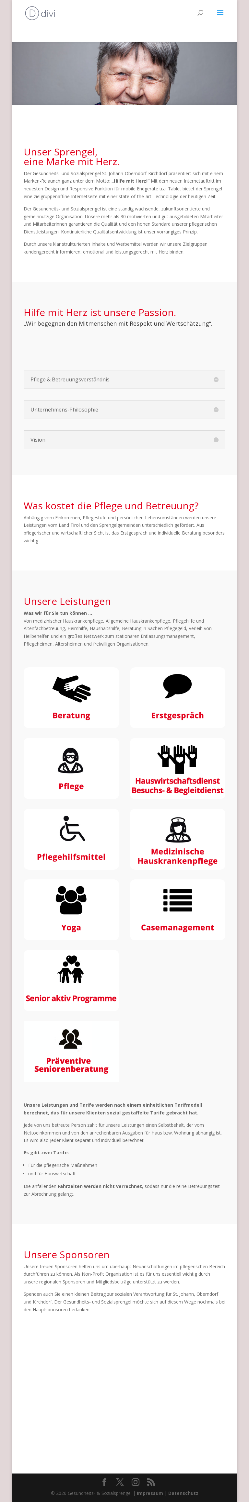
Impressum (150, 1493)
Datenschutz (183, 1493)
